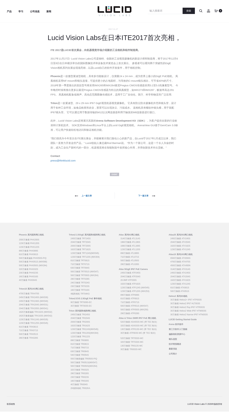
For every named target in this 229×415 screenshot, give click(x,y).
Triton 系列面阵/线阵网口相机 (82, 314)
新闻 (48, 11)
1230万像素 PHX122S (29, 250)
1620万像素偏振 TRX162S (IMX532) (35, 315)
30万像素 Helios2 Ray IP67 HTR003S (187, 310)
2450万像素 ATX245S (180, 276)
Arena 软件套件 (176, 328)
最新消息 (173, 352)
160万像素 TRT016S (80, 293)
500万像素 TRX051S (28, 337)
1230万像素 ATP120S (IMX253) (134, 294)
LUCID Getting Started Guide (183, 323)
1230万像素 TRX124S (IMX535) (33, 323)
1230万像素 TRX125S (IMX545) (33, 326)
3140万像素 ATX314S (180, 272)
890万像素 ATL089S (129, 256)
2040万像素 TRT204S (81, 245)
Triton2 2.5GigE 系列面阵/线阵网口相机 (87, 238)
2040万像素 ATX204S (180, 280)
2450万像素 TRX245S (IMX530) (33, 301)
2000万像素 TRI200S (80, 325)
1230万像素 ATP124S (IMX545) (134, 291)
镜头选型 (173, 342)
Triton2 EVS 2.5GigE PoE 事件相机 (85, 302)
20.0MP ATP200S (128, 283)
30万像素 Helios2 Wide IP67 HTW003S (188, 314)
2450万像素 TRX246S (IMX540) (33, 304)
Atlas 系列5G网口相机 (129, 238)
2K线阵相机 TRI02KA (80, 391)
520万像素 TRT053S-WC (131, 341)
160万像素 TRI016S (80, 384)
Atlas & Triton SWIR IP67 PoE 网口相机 (137, 321)
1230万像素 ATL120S (130, 253)
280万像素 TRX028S (28, 341)
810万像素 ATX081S (179, 291)
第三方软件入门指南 (178, 332)
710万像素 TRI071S (80, 351)
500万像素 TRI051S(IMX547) (84, 366)
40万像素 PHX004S (28, 283)
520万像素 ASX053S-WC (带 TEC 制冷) (138, 325)
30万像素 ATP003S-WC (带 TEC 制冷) (137, 336)
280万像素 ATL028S (129, 267)
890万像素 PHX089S (28, 254)
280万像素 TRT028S (80, 282)
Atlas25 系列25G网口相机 (181, 238)
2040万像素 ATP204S (130, 280)
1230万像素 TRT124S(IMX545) (85, 256)
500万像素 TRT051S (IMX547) (84, 275)
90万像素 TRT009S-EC (81, 306)
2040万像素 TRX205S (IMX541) (33, 312)
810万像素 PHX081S (28, 258)
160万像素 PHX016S (28, 280)
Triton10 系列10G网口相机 (31, 292)
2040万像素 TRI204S (80, 321)
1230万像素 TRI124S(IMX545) (84, 332)
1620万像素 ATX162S (180, 283)
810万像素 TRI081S (80, 347)
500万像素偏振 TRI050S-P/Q (84, 362)
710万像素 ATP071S (129, 306)
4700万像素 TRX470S (29, 297)
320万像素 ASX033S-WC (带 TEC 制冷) (138, 329)
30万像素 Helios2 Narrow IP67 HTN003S (189, 318)
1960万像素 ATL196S (130, 245)
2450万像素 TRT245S (81, 242)
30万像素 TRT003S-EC (81, 309)
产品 (9, 11)
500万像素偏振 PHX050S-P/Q (32, 261)
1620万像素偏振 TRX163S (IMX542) (35, 319)
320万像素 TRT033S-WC (131, 345)
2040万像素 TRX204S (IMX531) (33, 308)
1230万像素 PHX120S (29, 247)
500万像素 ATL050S (129, 264)
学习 (20, 11)
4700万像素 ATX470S (180, 265)
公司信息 (35, 11)
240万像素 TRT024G (80, 286)
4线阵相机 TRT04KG (80, 297)
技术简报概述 (175, 347)
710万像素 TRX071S (28, 334)
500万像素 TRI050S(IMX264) (84, 369)
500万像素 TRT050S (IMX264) (84, 278)
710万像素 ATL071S (129, 260)
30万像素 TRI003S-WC (131, 353)
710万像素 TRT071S (80, 267)
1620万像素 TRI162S (80, 329)
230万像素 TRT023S (80, 289)
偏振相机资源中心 (177, 337)
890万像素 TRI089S (80, 344)
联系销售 (11, 407)
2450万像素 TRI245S (80, 318)
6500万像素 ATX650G (180, 261)
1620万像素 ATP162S (130, 287)
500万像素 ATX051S (179, 294)
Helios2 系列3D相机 (178, 299)
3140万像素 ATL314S (130, 242)
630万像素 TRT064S (80, 271)
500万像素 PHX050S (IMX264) (33, 269)
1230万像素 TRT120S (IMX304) (85, 260)
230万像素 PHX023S (28, 276)
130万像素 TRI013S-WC (131, 349)
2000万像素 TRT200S (81, 249)
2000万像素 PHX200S (29, 243)
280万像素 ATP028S (129, 316)
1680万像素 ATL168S (130, 249)
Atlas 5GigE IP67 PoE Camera (133, 272)
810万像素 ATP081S (129, 302)
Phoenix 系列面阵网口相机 (31, 238)
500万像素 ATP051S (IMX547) (134, 309)
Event (114, 178)
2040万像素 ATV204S (180, 245)
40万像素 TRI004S (79, 388)
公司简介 (173, 357)
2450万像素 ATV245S (180, 242)
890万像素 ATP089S (129, 298)
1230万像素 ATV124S (180, 253)
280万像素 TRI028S (80, 377)
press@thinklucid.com (63, 163)
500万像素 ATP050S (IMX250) (134, 313)
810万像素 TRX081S (28, 330)
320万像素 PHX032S (28, 272)
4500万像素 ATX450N (180, 269)
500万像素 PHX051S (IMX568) (33, 265)
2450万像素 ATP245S (130, 276)
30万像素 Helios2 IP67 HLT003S (185, 307)
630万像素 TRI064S (80, 355)
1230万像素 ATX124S (180, 287)
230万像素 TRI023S (80, 380)
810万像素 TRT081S (80, 264)
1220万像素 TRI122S (80, 340)
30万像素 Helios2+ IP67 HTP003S (186, 303)
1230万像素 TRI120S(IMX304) (84, 336)
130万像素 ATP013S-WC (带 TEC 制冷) (138, 332)
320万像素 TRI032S (80, 373)
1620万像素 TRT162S (81, 253)
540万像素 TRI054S (80, 358)
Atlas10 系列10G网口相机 (181, 258)
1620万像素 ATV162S (180, 249)
